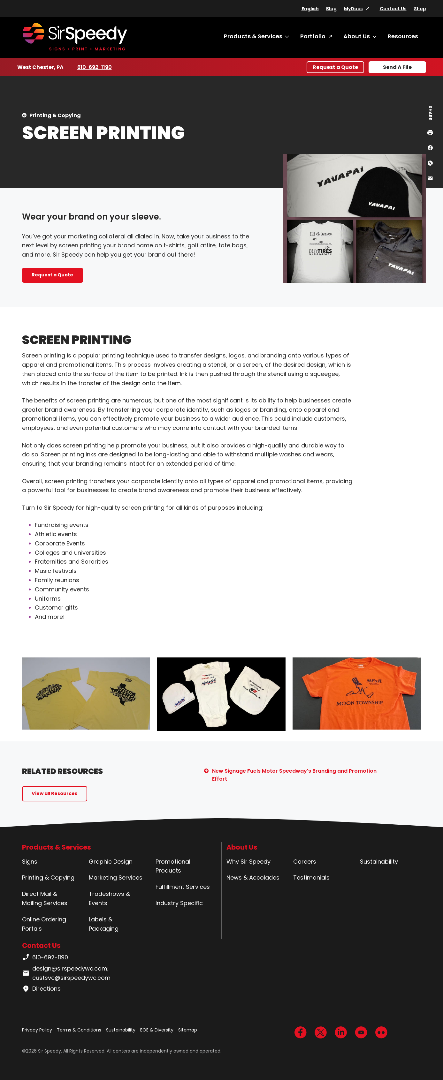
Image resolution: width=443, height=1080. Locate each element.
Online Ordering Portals (44, 924)
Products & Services (253, 36)
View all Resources (54, 793)
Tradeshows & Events (109, 898)
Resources (403, 36)
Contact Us (393, 8)
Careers (304, 862)
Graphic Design (111, 862)
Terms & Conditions (79, 1030)
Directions (41, 989)
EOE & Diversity (156, 1030)
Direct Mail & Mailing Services (44, 898)
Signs (29, 862)
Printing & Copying (55, 115)
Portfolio (312, 36)
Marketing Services (115, 877)
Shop (420, 8)
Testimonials (311, 877)
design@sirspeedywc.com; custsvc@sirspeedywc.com (66, 973)
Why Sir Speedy (248, 862)
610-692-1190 (95, 67)
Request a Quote (335, 67)
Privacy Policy (37, 1030)
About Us (356, 36)
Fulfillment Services (183, 887)
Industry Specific (179, 903)
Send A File (397, 67)
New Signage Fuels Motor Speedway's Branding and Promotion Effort (294, 775)
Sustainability (379, 862)
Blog (331, 8)
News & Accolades (252, 877)
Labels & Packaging (103, 924)
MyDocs (353, 8)
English (310, 8)
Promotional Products (173, 866)
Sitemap (187, 1030)
